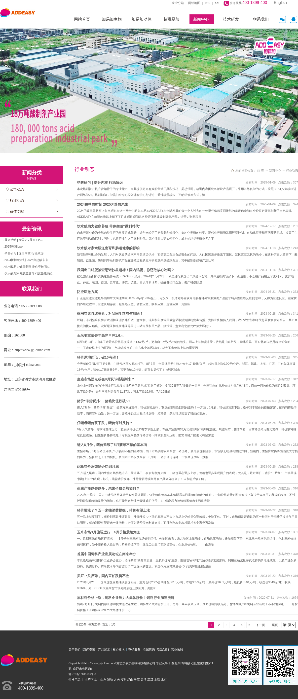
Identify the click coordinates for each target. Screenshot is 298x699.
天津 (144, 679)
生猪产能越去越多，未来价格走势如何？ (108, 488)
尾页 (275, 625)
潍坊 (110, 679)
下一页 (260, 625)
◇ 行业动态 (15, 200)
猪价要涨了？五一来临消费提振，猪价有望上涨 (113, 510)
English (280, 2)
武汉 (150, 679)
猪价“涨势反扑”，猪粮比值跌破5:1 (104, 401)
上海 (157, 679)
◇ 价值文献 (15, 212)
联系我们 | (164, 649)
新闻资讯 (90, 649)
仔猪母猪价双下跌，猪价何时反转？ (105, 423)
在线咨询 (149, 649)
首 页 (260, 170)
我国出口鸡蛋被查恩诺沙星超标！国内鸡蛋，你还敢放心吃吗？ (125, 270)
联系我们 (261, 19)
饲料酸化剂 (188, 663)
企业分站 (178, 3)
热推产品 (74, 679)
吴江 (137, 679)
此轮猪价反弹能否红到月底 (98, 467)
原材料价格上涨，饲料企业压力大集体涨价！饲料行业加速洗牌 (125, 598)
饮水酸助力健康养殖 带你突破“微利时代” (109, 226)
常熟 (123, 679)
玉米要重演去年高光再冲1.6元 (100, 335)
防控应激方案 (87, 292)
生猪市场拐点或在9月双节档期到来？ (106, 379)
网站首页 (82, 19)
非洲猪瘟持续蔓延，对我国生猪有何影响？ (110, 314)
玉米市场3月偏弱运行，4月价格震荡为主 (108, 532)
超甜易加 (171, 19)
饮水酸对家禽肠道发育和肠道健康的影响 (108, 248)
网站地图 (194, 3)
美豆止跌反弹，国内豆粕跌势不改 (103, 576)
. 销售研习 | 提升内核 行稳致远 (23, 253)
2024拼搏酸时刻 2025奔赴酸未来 (102, 204)
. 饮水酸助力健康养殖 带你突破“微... (26, 266)
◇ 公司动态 (15, 189)
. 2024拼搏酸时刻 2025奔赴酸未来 (25, 260)
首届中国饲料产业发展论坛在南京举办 (106, 554)
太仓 (117, 679)
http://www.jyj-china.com (32, 350)
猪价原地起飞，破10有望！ (98, 357)
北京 (164, 679)
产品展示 (105, 649)
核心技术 (119, 649)
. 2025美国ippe (13, 246)
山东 (103, 679)
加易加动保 (141, 19)
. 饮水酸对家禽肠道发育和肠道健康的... (29, 273)
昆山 (130, 679)
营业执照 (177, 649)
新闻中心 (201, 19)
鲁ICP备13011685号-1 (82, 674)
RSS (207, 3)
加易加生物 (112, 19)
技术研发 (231, 19)
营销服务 (135, 649)
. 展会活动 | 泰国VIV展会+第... (23, 240)
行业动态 (292, 170)
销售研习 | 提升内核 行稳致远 (100, 182)
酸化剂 (176, 663)
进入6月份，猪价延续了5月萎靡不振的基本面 (112, 445)
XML (218, 3)
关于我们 (75, 649)
